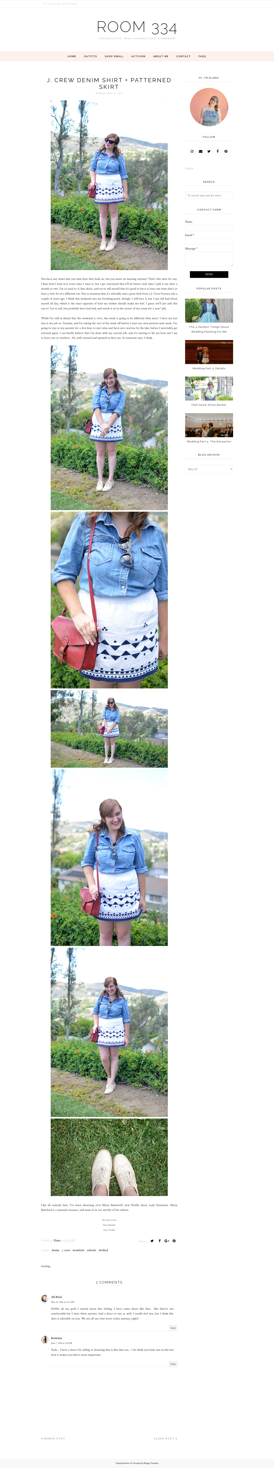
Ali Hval (56, 1297)
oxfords (91, 1250)
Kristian (56, 1338)
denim (55, 1250)
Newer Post (54, 1438)
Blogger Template (151, 1463)
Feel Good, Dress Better (209, 404)
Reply (173, 1328)
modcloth (78, 1250)
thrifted (103, 1250)
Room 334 (137, 27)
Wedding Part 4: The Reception (209, 441)
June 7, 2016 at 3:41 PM (61, 1343)
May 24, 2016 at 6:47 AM (62, 1302)
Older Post (164, 1438)
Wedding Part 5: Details (209, 368)
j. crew (66, 1250)
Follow (189, 169)
